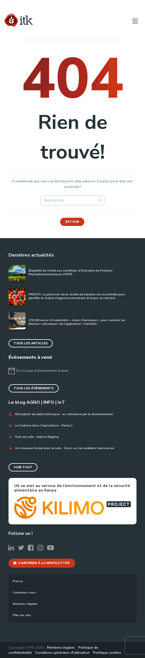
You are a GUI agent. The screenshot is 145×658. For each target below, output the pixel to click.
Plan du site (21, 615)
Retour (72, 222)
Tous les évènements (34, 388)
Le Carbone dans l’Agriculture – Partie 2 (43, 425)
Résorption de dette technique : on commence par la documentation (64, 414)
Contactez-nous (24, 592)
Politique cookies (107, 652)
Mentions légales (25, 604)
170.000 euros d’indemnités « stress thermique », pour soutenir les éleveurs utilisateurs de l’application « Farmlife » (76, 322)
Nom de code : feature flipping (37, 437)
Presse (18, 581)
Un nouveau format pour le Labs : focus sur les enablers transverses (65, 448)
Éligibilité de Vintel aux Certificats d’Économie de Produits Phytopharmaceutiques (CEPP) (70, 272)
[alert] (72, 371)
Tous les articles (31, 343)
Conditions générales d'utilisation (62, 652)
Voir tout (23, 467)
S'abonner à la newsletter (41, 563)
